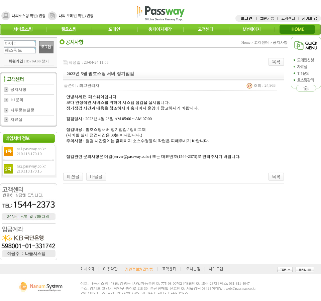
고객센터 (206, 29)
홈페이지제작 (160, 29)
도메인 (114, 29)
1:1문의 (16, 99)
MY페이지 (252, 29)
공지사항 (18, 89)
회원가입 (15, 61)
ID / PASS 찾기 (37, 61)
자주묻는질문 (22, 110)
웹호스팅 (69, 29)
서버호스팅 (23, 29)
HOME (297, 29)
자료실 (16, 119)
